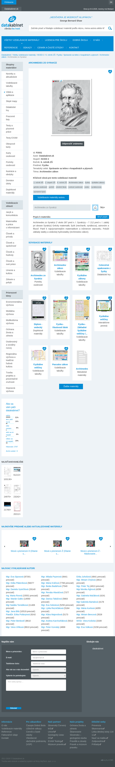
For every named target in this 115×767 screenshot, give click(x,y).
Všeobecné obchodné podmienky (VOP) (36, 741)
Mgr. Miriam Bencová (86, 614)
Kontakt (74, 47)
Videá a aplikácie (10, 93)
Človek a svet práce (11, 262)
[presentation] (29, 698)
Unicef (51, 732)
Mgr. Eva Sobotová (50, 605)
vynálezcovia (96, 187)
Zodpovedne (97, 741)
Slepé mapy (11, 101)
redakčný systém (26, 761)
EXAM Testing (54, 741)
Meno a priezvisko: (14, 652)
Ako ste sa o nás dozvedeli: (17, 670)
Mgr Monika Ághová (86, 589)
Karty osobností (10, 154)
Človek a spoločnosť (11, 244)
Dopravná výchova (10, 389)
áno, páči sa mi (9, 420)
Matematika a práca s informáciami (12, 224)
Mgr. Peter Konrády (50, 627)
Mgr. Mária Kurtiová (86, 608)
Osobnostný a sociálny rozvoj (11, 344)
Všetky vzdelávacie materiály (21, 40)
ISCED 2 (40, 55)
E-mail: (9, 658)
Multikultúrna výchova (12, 322)
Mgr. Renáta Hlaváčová (52, 592)
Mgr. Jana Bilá (12, 611)
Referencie (11, 47)
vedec (87, 187)
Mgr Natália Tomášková (17, 605)
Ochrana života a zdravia (10, 332)
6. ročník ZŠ (50, 55)
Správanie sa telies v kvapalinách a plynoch (80, 55)
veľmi (8, 415)
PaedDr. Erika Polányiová (18, 614)
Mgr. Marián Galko (14, 599)
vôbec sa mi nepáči (9, 440)
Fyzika (59, 55)
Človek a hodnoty (10, 253)
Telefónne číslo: (12, 664)
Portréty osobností (10, 163)
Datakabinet (6, 55)
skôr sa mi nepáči (9, 433)
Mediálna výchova (10, 312)
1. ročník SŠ (38, 182)
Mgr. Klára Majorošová (51, 614)
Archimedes (82, 369)
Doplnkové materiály (11, 191)
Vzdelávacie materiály (11, 728)
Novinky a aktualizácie (11, 75)
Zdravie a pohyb (10, 281)
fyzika (87, 182)
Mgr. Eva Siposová (15, 576)
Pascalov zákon (60, 364)
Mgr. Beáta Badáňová (51, 586)
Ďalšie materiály (71, 386)
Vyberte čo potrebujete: (16, 676)
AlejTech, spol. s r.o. (48, 761)
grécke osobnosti (40, 187)
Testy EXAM (11, 138)
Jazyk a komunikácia (12, 213)
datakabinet (97, 648)
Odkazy (27, 47)
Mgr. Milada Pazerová (51, 576)
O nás (96, 40)
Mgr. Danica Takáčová (51, 599)
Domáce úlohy (10, 182)
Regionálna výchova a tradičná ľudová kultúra (11, 360)
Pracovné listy (10, 118)
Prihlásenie (8, 2)
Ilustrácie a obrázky (11, 173)
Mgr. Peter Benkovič (15, 621)
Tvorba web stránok (9, 761)
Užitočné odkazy (34, 728)
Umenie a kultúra (10, 272)
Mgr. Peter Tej (83, 586)
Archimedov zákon (76, 182)
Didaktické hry (11, 109)
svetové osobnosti (75, 187)
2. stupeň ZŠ (50, 182)
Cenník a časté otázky (50, 47)
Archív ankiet (11, 451)
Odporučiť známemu (72, 143)
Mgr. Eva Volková (85, 627)
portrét (51, 187)
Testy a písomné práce (10, 128)
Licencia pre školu (56, 40)
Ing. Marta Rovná (14, 595)
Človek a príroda (10, 235)
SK (111, 2)
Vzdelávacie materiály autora (51, 197)
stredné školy (61, 187)
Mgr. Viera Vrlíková (15, 627)
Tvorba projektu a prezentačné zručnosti (12, 377)
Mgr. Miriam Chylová (86, 580)
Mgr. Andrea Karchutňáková (54, 621)
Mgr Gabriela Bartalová (87, 602)
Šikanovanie (75, 732)
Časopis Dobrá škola (36, 725)
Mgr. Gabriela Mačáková (88, 595)
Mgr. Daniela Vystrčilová (17, 589)
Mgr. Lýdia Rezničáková (52, 608)
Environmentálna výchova (14, 303)
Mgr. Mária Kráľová (50, 583)
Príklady (95, 744)
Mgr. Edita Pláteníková (16, 583)
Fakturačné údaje (9, 735)
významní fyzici (40, 192)
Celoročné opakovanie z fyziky (104, 268)
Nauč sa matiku (99, 738)
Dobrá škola (80, 40)
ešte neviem (8, 427)
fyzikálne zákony (98, 182)
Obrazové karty (10, 145)
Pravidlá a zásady (78, 741)
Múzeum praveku (56, 744)
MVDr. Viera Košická (86, 621)
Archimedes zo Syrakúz (46, 207)
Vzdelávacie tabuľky (11, 84)
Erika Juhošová (84, 576)
